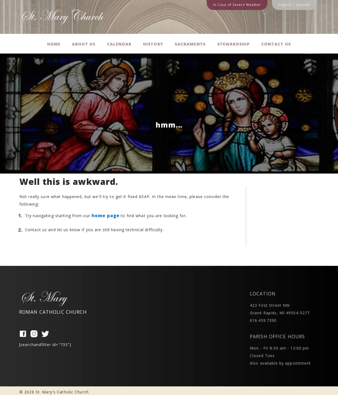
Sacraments (191, 42)
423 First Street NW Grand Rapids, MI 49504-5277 (280, 306)
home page (105, 213)
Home (53, 42)
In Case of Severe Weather (237, 4)
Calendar (119, 42)
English (285, 4)
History (153, 42)
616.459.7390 (263, 317)
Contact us (277, 42)
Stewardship (234, 42)
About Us (84, 42)
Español (303, 4)
